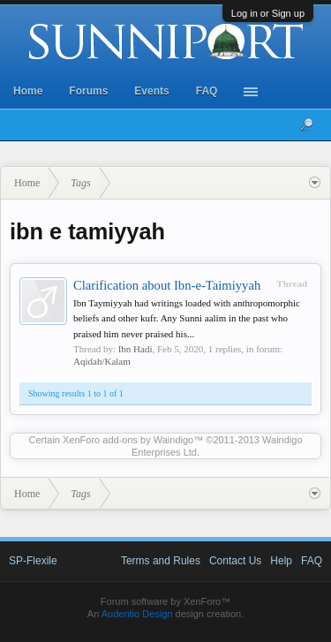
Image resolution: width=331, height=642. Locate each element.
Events (151, 91)
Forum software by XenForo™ (165, 601)
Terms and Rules (160, 561)
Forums (88, 91)
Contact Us (235, 561)
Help (281, 561)
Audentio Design (137, 613)
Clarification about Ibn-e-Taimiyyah (166, 285)
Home (27, 91)
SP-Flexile (33, 561)
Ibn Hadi (135, 349)
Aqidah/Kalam (102, 361)
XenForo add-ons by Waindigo (128, 439)
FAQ (207, 91)
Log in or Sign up (268, 13)
